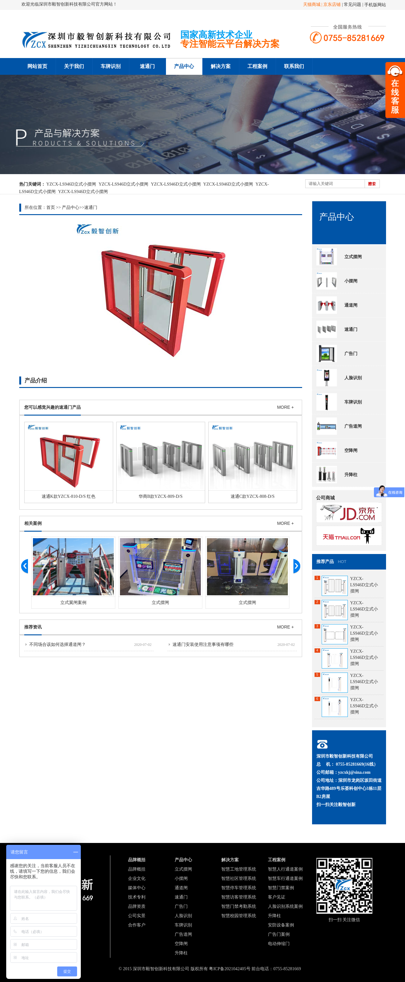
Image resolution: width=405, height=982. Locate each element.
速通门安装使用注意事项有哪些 (203, 644)
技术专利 (136, 897)
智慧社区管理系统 (238, 878)
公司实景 (136, 915)
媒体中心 (136, 887)
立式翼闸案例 (73, 602)
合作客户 (136, 925)
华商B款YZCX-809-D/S (161, 496)
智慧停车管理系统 (238, 887)
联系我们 (294, 66)
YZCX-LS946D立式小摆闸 (71, 184)
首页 (50, 207)
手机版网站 (375, 4)
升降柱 (336, 474)
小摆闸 (336, 281)
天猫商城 (312, 4)
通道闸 (336, 305)
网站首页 (37, 66)
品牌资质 (136, 906)
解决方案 (221, 66)
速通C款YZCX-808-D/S (253, 496)
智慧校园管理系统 (238, 915)
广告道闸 (339, 426)
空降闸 (336, 450)
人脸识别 (339, 377)
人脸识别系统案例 (285, 906)
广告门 (336, 353)
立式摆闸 (160, 602)
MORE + (285, 407)
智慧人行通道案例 (285, 869)
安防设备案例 (281, 925)
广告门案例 (279, 934)
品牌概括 (136, 869)
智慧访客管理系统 (238, 897)
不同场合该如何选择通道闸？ (57, 644)
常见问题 (353, 4)
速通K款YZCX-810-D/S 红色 (69, 496)
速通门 (147, 66)
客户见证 (276, 897)
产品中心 (184, 66)
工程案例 (257, 66)
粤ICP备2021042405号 (230, 968)
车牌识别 (111, 66)
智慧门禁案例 (281, 887)
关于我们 (74, 66)
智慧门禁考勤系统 (238, 906)
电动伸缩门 (279, 943)
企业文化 (136, 878)
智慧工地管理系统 (238, 869)
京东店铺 (332, 4)
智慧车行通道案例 (285, 878)
